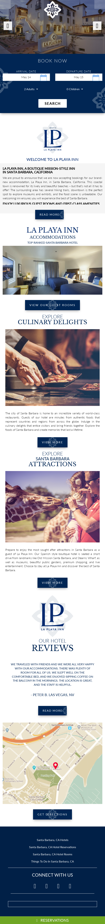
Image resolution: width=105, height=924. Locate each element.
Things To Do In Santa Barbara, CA (52, 861)
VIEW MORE (52, 442)
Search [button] (53, 103)
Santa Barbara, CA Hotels (52, 840)
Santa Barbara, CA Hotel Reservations (52, 847)
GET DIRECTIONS (52, 814)
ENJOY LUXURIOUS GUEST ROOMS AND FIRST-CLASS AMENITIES (51, 204)
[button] (8, 25)
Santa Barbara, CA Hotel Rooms (52, 854)
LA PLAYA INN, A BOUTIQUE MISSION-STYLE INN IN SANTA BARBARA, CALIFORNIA (39, 170)
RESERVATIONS (52, 920)
